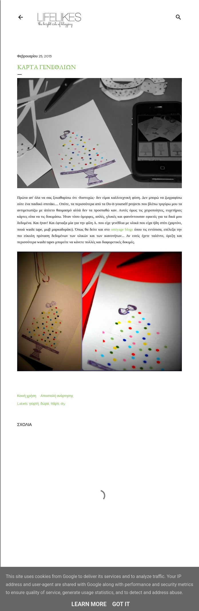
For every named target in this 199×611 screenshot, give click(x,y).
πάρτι (55, 403)
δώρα (44, 403)
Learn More (89, 604)
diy (63, 403)
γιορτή (34, 403)
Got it (121, 604)
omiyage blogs (122, 229)
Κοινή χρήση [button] (26, 396)
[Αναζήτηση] (178, 16)
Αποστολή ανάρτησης (57, 396)
